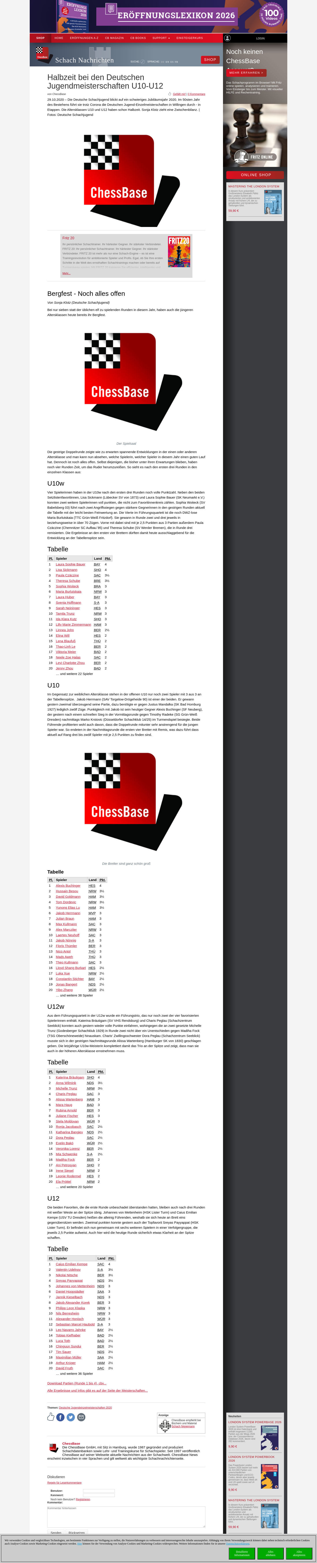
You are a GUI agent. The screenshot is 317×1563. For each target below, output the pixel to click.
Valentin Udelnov (68, 1269)
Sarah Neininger (68, 608)
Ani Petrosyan (66, 1165)
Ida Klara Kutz (66, 619)
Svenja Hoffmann (68, 602)
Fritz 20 (68, 238)
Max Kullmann (66, 924)
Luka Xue (63, 973)
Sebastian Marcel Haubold (75, 1324)
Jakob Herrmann (68, 913)
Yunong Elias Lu (68, 907)
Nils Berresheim (67, 1313)
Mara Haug (64, 1105)
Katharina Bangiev (69, 1132)
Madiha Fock (65, 1159)
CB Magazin (114, 38)
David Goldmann (68, 896)
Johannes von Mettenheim (75, 1286)
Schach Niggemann (183, 1426)
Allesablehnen (270, 1553)
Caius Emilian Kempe (71, 1264)
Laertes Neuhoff (67, 935)
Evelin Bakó (64, 1143)
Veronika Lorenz (68, 1148)
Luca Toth (63, 1341)
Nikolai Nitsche (67, 1275)
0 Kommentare (196, 94)
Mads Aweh (64, 957)
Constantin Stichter (70, 979)
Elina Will (63, 635)
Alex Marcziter (66, 929)
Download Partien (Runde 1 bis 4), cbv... (76, 1383)
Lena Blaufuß (66, 641)
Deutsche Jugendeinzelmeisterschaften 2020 (85, 1407)
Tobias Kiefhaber (68, 1335)
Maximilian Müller (68, 1357)
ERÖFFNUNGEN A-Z (84, 38)
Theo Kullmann (67, 962)
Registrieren (83, 1499)
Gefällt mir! (179, 94)
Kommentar (54, 1502)
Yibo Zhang (64, 990)
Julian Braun (65, 918)
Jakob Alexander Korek (73, 1302)
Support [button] (161, 38)
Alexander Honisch (70, 1319)
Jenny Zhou (64, 668)
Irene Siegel (65, 1170)
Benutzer (56, 1490)
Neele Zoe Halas (68, 657)
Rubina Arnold (66, 1110)
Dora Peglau (65, 1137)
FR (176, 61)
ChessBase (71, 1443)
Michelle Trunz (66, 1088)
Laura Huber (65, 597)
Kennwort (57, 1495)
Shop (40, 38)
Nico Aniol (63, 951)
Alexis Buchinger (68, 885)
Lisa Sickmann (66, 570)
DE (163, 61)
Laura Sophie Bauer (70, 564)
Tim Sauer (63, 1352)
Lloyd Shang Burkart (71, 968)
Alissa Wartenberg (69, 1099)
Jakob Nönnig (66, 940)
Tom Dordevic (66, 902)
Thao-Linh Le (65, 646)
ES (172, 61)
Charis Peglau (66, 1094)
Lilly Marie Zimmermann (73, 624)
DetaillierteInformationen (242, 1553)
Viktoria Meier (66, 652)
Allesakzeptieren (299, 1553)
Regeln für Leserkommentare (64, 1482)
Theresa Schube (68, 581)
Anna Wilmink (66, 1083)
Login (260, 38)
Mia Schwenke (66, 1154)
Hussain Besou (67, 891)
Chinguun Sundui (68, 1346)
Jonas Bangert (66, 984)
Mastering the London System (254, 186)
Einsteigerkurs (190, 38)
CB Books (138, 38)
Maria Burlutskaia (68, 591)
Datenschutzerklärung (237, 1543)
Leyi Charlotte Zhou (70, 663)
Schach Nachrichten (84, 60)
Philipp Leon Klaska (70, 1308)
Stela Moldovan (67, 1121)
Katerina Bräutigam (70, 1077)
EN (167, 61)
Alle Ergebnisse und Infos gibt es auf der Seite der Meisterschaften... (97, 1390)
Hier (79, 1543)
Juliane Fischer (67, 1116)
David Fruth (64, 1368)
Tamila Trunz (65, 613)
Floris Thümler (66, 946)
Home (59, 38)
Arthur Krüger (66, 1363)
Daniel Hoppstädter (70, 1291)
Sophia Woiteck (67, 586)
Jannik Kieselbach (69, 1297)
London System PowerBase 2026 (255, 1422)
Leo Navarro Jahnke (71, 1330)
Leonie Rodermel (68, 1176)
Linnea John (65, 630)
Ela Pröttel (63, 1181)
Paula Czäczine (67, 575)
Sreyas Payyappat (69, 1280)
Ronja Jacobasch (68, 1126)
